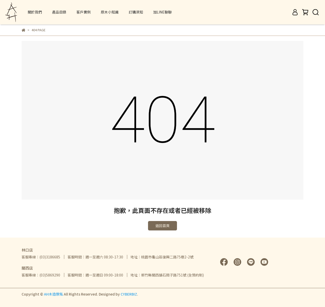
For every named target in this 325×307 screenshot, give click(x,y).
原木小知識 (110, 11)
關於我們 (35, 11)
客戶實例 (83, 11)
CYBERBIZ (129, 294)
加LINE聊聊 (162, 11)
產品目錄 (59, 11)
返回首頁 (162, 225)
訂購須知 (136, 11)
